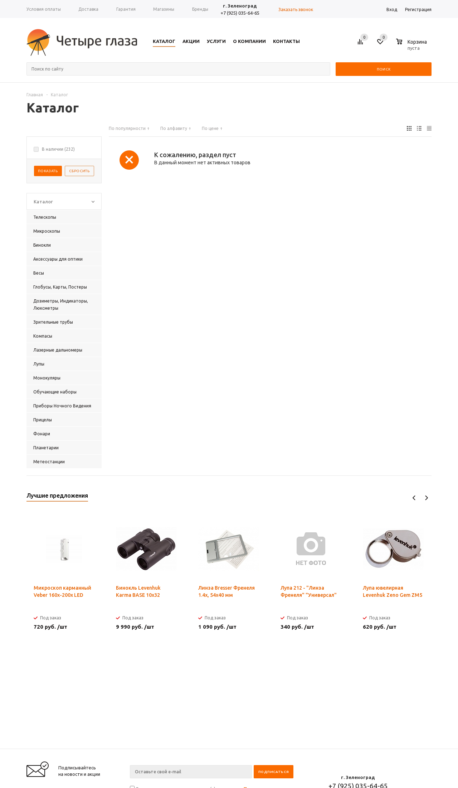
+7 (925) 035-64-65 (239, 12)
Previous (414, 498)
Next (426, 498)
